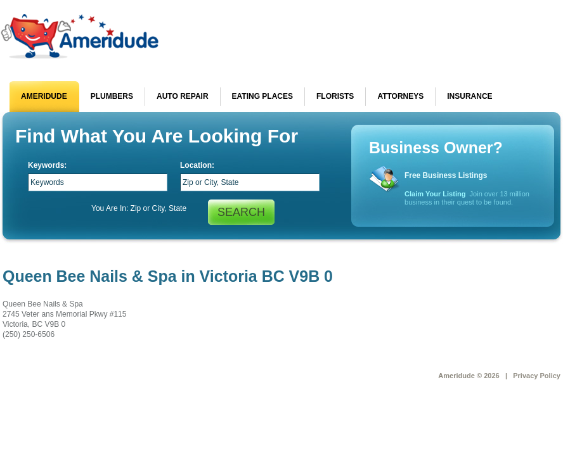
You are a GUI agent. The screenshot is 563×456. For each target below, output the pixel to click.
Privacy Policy (536, 375)
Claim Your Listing (434, 194)
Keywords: (47, 165)
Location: (197, 165)
